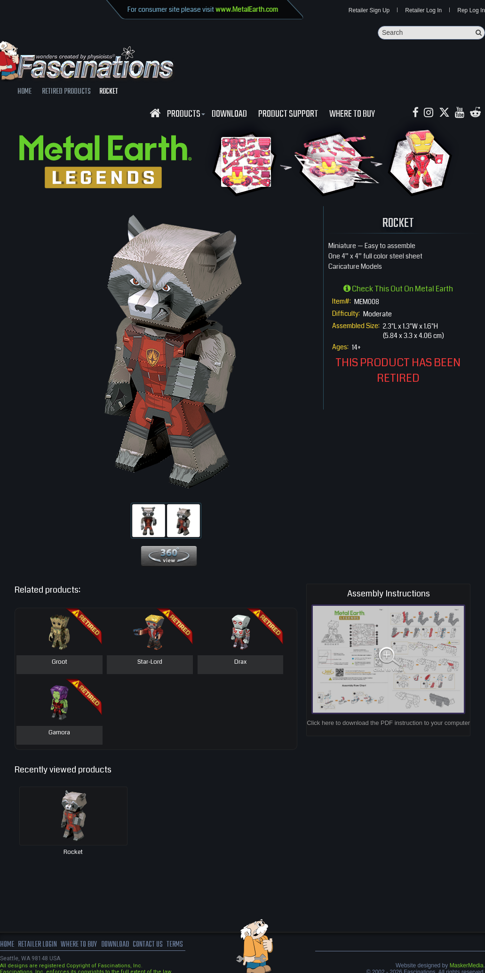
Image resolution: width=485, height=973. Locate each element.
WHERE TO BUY (352, 114)
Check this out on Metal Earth (398, 288)
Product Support (288, 114)
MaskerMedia (467, 965)
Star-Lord (149, 662)
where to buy (79, 945)
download (229, 114)
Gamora (59, 733)
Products (185, 114)
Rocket (73, 852)
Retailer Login (37, 945)
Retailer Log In (423, 10)
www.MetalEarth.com (246, 9)
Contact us (149, 945)
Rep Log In (471, 10)
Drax (240, 662)
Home (7, 945)
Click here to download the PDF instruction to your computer (388, 723)
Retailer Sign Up (369, 10)
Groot (59, 662)
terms (177, 945)
